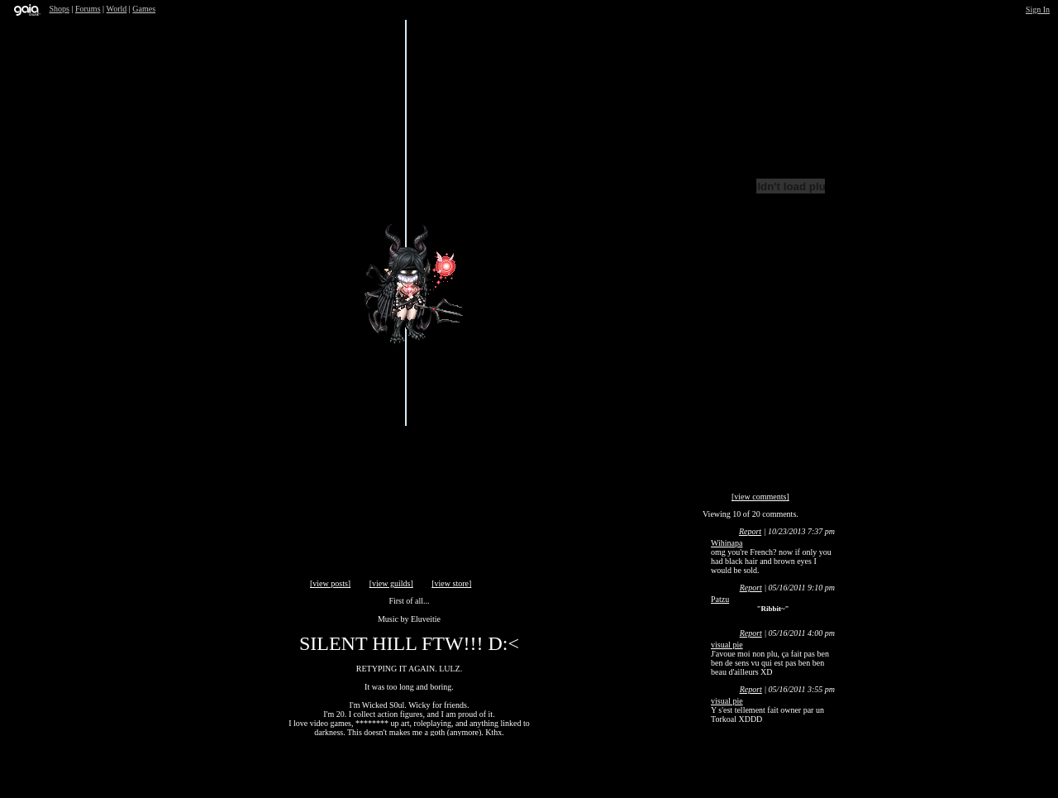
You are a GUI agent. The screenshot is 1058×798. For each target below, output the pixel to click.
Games (143, 8)
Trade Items (600, 75)
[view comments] (760, 496)
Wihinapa (726, 542)
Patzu (720, 599)
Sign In (1038, 9)
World (117, 8)
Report (750, 531)
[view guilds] (391, 583)
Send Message (642, 252)
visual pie (727, 644)
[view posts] (330, 583)
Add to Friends (553, 418)
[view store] (451, 583)
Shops (59, 8)
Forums (88, 8)
